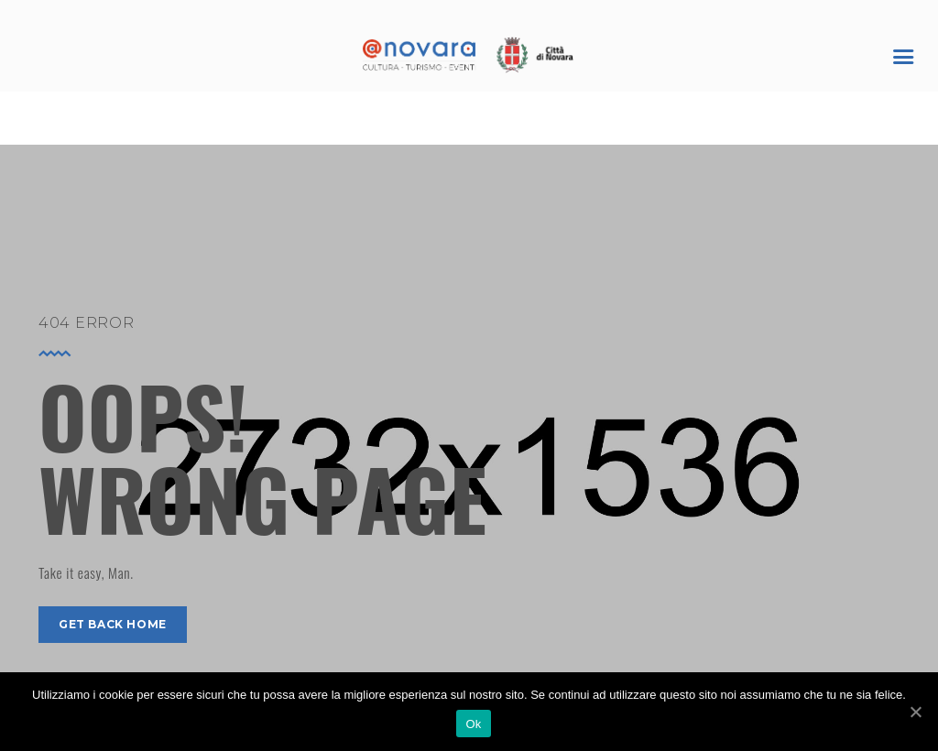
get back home (113, 624)
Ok (473, 724)
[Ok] (915, 711)
